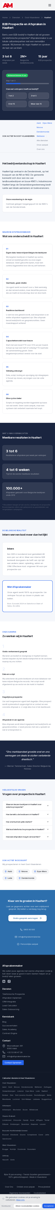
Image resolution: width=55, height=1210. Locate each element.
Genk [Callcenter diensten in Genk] (12, 1160)
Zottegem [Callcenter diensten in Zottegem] (47, 1087)
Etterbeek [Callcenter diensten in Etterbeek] (14, 1135)
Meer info (20, 1200)
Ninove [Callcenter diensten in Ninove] (17, 1087)
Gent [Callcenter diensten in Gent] (10, 1087)
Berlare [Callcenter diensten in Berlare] (5, 1095)
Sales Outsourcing (10, 1009)
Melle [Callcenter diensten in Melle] (49, 1095)
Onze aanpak (42, 145)
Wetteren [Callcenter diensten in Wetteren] (38, 1087)
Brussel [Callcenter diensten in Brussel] (5, 1135)
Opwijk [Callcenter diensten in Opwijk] (25, 1120)
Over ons (41, 149)
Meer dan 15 (36, 104)
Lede (8, 878)
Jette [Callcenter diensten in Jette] (47, 1135)
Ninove (40, 127)
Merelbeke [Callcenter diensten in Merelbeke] (6, 1099)
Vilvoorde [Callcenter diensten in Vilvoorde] (17, 1120)
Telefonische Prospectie (13, 994)
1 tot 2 (11, 96)
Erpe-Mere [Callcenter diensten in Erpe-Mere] (30, 1091)
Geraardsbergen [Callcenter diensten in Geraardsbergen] (8, 1091)
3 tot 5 (34, 96)
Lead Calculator (9, 1005)
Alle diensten (42, 140)
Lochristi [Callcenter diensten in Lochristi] (16, 1099)
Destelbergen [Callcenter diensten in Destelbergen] (39, 1095)
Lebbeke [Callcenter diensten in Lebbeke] (36, 1099)
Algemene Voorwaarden (19, 1193)
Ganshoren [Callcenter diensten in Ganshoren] (6, 1139)
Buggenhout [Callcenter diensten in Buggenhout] (47, 1099)
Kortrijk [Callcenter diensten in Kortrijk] (13, 1149)
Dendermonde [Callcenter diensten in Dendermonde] (27, 1087)
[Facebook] (9, 981)
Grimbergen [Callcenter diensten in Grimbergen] (15, 1124)
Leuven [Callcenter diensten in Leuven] (43, 1124)
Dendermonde (43, 132)
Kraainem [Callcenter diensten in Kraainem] (34, 1124)
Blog (4, 1022)
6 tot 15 (12, 104)
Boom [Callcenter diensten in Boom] (25, 1110)
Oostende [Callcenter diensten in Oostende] (21, 1149)
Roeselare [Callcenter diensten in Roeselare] (31, 1149)
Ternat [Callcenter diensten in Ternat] (46, 1120)
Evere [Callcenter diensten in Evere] (41, 1135)
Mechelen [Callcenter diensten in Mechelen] (17, 1110)
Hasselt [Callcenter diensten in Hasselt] (5, 1160)
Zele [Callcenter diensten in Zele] (11, 1095)
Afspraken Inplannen (12, 998)
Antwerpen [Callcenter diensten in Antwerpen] (6, 1110)
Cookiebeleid (40, 1193)
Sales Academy (9, 1029)
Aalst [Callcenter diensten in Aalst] (4, 1087)
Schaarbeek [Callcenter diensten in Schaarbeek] (32, 1135)
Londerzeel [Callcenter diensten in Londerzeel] (6, 1120)
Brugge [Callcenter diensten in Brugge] (5, 1149)
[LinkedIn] (3, 981)
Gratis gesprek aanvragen (27, 918)
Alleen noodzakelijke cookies (27, 1206)
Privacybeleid (44, 1187)
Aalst (39, 123)
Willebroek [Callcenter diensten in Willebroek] (33, 1110)
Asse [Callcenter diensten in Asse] (32, 1120)
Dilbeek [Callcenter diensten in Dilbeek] (5, 1124)
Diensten (16, 17)
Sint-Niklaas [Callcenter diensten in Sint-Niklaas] (26, 1099)
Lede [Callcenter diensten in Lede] (38, 1091)
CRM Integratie (9, 1001)
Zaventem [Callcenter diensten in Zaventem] (25, 1124)
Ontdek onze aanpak (26, 1187)
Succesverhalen (9, 1025)
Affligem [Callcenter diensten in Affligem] (39, 1120)
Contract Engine (9, 1033)
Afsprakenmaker (12, 965)
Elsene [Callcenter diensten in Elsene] (23, 1135)
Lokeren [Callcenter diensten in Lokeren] (20, 1091)
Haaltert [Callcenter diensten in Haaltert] (45, 1091)
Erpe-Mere (47, 123)
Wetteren (41, 136)
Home (5, 17)
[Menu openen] (50, 5)
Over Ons (9, 1187)
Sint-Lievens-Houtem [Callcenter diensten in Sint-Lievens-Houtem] (23, 1095)
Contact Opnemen (13, 1062)
